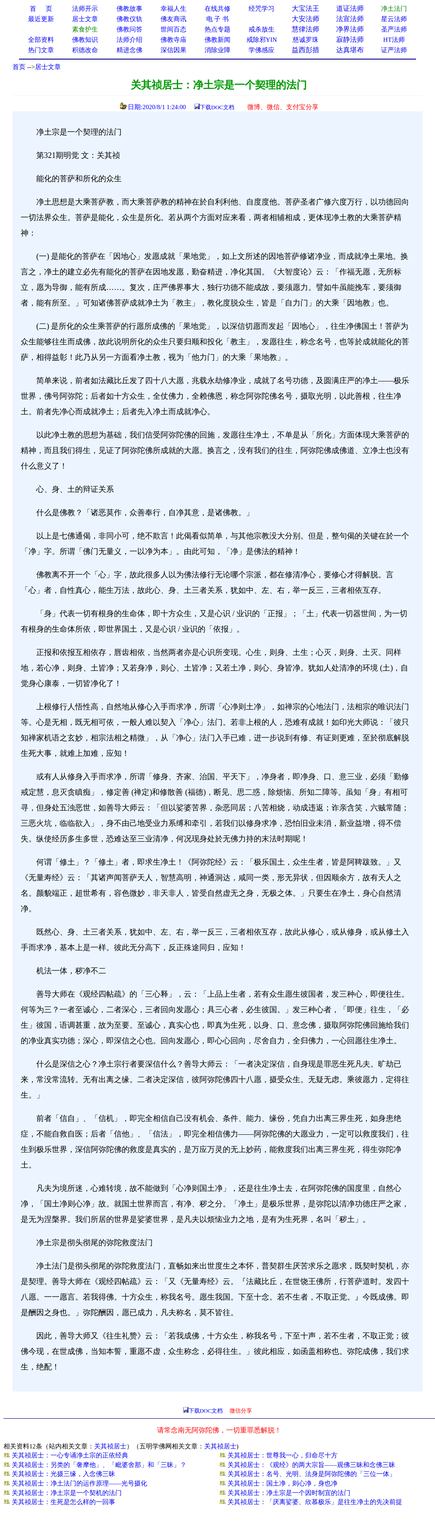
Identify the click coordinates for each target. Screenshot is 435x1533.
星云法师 (394, 19)
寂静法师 (350, 39)
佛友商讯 (173, 19)
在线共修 (217, 8)
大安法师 (305, 18)
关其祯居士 (110, 1446)
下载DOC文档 (217, 107)
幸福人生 (173, 8)
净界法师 (350, 29)
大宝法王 (305, 8)
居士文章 (48, 66)
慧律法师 (305, 29)
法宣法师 (350, 18)
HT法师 (394, 39)
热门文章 (41, 50)
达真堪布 (350, 50)
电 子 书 (217, 19)
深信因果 (173, 50)
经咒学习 (261, 8)
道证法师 (350, 8)
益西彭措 (305, 50)
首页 (19, 66)
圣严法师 (394, 29)
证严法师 (394, 50)
